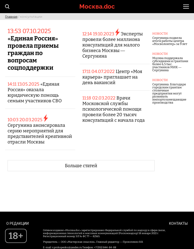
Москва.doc (97, 6)
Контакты (178, 223)
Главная (11, 16)
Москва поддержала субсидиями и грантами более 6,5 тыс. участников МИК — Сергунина (170, 64)
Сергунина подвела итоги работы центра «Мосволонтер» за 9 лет (169, 41)
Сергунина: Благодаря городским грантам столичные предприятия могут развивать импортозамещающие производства (169, 93)
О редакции (17, 223)
